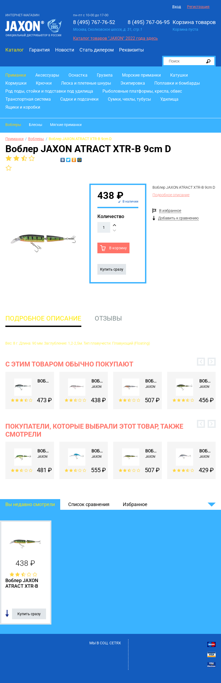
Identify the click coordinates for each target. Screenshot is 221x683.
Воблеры (13, 125)
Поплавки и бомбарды (177, 83)
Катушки (179, 75)
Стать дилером (96, 50)
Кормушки (15, 83)
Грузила (105, 75)
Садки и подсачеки (79, 99)
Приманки (15, 75)
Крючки (44, 83)
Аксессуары (47, 75)
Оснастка (77, 75)
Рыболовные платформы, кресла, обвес (142, 91)
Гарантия (39, 50)
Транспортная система (28, 99)
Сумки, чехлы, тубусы (129, 99)
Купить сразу (111, 269)
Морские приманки (141, 75)
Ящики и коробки (22, 107)
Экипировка (132, 83)
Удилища (169, 99)
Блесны (35, 125)
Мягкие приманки (66, 125)
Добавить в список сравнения (7, 613)
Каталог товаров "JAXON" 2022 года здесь (115, 38)
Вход (176, 7)
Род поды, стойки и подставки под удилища (49, 91)
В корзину (117, 248)
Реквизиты (131, 50)
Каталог (14, 50)
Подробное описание (171, 195)
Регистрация (198, 7)
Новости (64, 50)
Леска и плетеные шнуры (86, 83)
